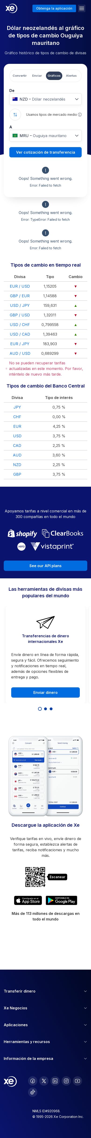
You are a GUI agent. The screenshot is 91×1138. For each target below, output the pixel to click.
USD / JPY (20, 305)
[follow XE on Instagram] (66, 1081)
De (11, 90)
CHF (17, 416)
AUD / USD (20, 353)
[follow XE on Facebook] (32, 1081)
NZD (17, 464)
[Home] (11, 8)
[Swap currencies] (15, 114)
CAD (17, 445)
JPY (17, 407)
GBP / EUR (20, 296)
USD (17, 436)
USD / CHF (20, 324)
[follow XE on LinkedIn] (55, 1081)
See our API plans (45, 565)
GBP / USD (20, 315)
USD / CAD (20, 334)
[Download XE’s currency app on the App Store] (28, 900)
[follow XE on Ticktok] (32, 1092)
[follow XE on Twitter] (44, 1081)
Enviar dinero (45, 692)
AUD (17, 455)
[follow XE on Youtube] (77, 1081)
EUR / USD (20, 286)
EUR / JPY (19, 343)
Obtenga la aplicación (54, 8)
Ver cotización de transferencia (45, 152)
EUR (17, 426)
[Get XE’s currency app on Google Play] (61, 900)
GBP (17, 474)
